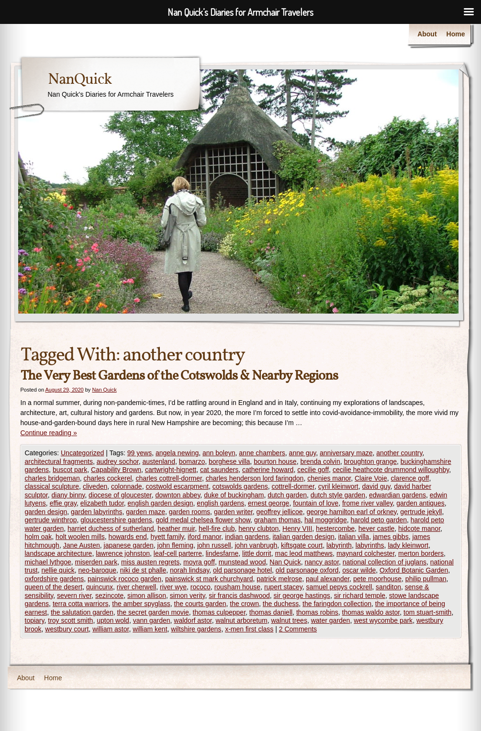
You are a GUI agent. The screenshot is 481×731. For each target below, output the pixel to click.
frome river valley (367, 503)
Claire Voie (371, 478)
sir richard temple (359, 595)
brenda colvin (320, 461)
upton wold (113, 620)
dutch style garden (338, 495)
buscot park (70, 469)
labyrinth (339, 545)
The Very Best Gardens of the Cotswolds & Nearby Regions (179, 376)
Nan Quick (104, 390)
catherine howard (267, 469)
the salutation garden (82, 612)
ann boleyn (218, 453)
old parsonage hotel (242, 570)
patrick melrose (279, 579)
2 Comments (298, 629)
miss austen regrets (150, 562)
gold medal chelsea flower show (203, 520)
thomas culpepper (219, 612)
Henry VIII (297, 528)
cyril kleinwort (338, 486)
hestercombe (335, 528)
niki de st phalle (143, 570)
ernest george (268, 503)
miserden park (96, 562)
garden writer (233, 512)
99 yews (139, 453)
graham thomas (277, 520)
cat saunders (219, 469)
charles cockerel (107, 478)
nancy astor (321, 562)
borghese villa (229, 461)
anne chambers (262, 453)
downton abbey (177, 495)
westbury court (67, 629)
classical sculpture (52, 486)
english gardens (220, 503)
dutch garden (287, 495)
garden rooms (189, 512)
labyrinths (370, 545)
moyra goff (199, 562)
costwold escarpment (177, 486)
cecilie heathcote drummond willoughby (391, 469)
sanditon (388, 587)
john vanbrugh (256, 545)
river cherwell (136, 587)
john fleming (175, 545)
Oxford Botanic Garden (414, 570)
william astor (110, 629)
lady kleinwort (408, 545)
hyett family (167, 536)
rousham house (237, 587)
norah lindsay (189, 570)
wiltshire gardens (196, 629)
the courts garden (200, 603)
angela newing (177, 453)
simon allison (146, 595)
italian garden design (304, 536)
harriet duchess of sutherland (110, 528)
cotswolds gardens (240, 486)
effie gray (63, 503)
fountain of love (315, 503)
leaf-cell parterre (178, 553)
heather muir (176, 528)
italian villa (353, 536)
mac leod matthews (304, 553)
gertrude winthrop (51, 520)
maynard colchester (365, 553)
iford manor (204, 536)
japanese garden (129, 545)
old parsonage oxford (307, 570)
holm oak (38, 536)
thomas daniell (270, 612)
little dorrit (256, 553)
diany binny (68, 495)
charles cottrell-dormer (168, 478)
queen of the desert (54, 587)
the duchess (281, 603)
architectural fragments (59, 461)
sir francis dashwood (239, 595)
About (426, 34)
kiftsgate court (302, 545)
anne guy (302, 453)
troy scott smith (70, 620)
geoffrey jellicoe (280, 512)
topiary (35, 620)
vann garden (151, 620)
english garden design (160, 503)
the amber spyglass (141, 603)
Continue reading (49, 433)
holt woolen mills (80, 536)
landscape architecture (58, 553)
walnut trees (289, 620)
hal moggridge (325, 520)
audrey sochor (118, 461)
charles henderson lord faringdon (255, 478)
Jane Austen (81, 545)
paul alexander (327, 579)
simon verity (187, 595)
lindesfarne (222, 553)
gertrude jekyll (421, 512)
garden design (46, 512)
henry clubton (258, 528)
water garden (330, 620)
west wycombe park (383, 620)
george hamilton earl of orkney (351, 512)
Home (456, 34)
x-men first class (249, 629)
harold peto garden (378, 520)
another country (399, 453)
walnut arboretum (241, 620)
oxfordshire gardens (54, 579)
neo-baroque (97, 570)
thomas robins (317, 612)
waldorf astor (193, 620)
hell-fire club (217, 528)
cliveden (95, 486)
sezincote (109, 595)
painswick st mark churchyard (209, 579)
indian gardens (247, 536)
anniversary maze (346, 453)
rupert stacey (283, 587)
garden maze (145, 512)
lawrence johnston (123, 553)
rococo (200, 587)
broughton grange (370, 461)
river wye (173, 587)
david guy (376, 486)
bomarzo (192, 461)
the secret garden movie (153, 612)
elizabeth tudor (102, 503)
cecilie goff (313, 469)
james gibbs (391, 536)
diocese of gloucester (120, 495)
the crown (244, 603)
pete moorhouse (377, 579)
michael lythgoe (48, 562)
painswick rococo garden (124, 579)
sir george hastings (302, 595)
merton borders (421, 553)
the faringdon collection (336, 603)
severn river (74, 595)
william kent (150, 629)
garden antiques (420, 503)
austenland (158, 461)
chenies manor (329, 478)
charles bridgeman (52, 478)
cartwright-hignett (170, 469)
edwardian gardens (397, 495)
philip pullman (426, 579)
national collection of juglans (384, 562)
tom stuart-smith (427, 612)
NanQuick (80, 79)
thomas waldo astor (371, 612)
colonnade (126, 486)
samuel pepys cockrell (339, 587)
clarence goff (410, 478)
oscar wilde (359, 570)
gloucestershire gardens (116, 520)
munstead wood (242, 562)
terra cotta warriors (81, 603)
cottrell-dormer (292, 486)
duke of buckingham (234, 495)
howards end (128, 536)
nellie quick (58, 570)
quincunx (99, 587)
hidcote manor (419, 528)
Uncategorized (82, 453)
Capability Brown (116, 469)
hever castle (376, 528)
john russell (214, 545)
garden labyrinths (96, 512)
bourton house (275, 461)
